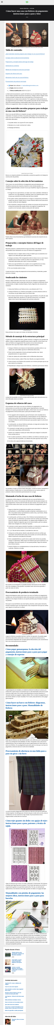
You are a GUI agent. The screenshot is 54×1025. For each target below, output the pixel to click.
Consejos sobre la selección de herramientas (17, 58)
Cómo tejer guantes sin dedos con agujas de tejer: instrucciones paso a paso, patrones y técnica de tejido (27, 823)
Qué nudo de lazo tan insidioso (12, 1004)
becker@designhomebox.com (30, 85)
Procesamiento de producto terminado (16, 81)
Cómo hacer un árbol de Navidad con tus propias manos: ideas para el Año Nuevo (14, 1007)
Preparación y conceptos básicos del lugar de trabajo (19, 62)
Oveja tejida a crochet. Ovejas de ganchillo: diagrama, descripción (17, 961)
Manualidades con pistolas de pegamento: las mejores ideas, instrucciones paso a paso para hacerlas (25, 895)
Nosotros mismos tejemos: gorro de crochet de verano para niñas (13, 993)
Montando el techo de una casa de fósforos (17, 77)
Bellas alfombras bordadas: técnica (13, 999)
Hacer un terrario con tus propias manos (14, 1002)
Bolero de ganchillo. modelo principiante (14, 1010)
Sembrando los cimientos (12, 65)
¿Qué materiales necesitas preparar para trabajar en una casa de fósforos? (25, 54)
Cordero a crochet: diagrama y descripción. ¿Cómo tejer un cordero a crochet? (17, 969)
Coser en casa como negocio (11, 986)
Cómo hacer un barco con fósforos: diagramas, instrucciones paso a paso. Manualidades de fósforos (25, 705)
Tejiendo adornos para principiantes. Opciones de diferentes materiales (18, 953)
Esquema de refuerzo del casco (14, 73)
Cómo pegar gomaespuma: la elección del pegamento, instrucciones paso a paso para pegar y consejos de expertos (26, 652)
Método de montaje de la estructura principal (18, 69)
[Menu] (2, 2)
